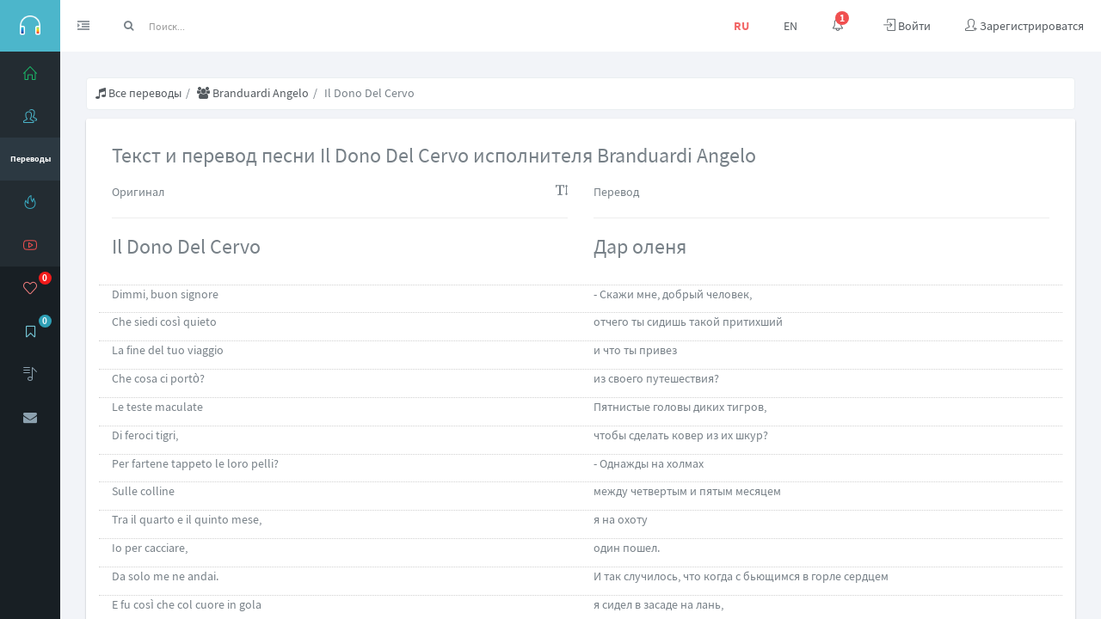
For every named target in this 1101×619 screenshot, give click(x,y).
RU (741, 26)
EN (790, 26)
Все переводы (138, 93)
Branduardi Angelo (253, 93)
